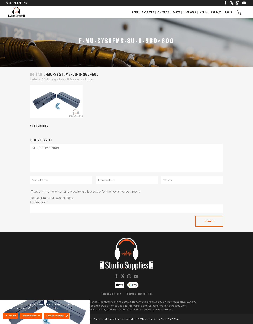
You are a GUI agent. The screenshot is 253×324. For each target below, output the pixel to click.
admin (60, 79)
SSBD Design (145, 319)
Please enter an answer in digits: (51, 198)
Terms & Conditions (139, 294)
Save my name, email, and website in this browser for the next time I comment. (86, 192)
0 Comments (74, 79)
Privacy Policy (111, 294)
